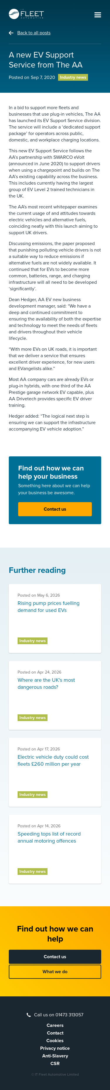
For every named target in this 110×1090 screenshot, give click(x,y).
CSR (55, 1064)
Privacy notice (55, 1048)
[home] (26, 14)
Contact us (55, 509)
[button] (97, 15)
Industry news (73, 77)
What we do (55, 972)
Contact (55, 1033)
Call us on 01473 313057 (58, 1015)
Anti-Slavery (55, 1056)
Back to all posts (33, 33)
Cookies (55, 1041)
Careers (55, 1025)
